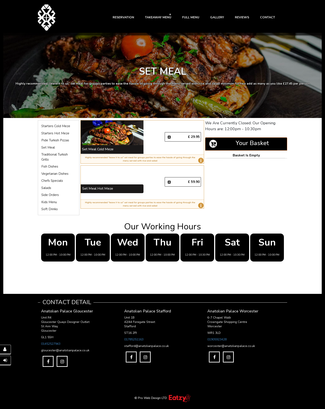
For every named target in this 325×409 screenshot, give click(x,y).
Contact (267, 17)
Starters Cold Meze (55, 126)
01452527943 (50, 344)
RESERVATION (123, 17)
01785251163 (133, 339)
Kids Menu (49, 202)
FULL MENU (190, 17)
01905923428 (217, 339)
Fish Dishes (49, 166)
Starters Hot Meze (55, 133)
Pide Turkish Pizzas (55, 140)
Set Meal (48, 147)
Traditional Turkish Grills (54, 157)
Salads (46, 188)
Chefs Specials (52, 181)
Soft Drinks (49, 209)
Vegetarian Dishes (54, 174)
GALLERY (217, 17)
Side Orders (50, 195)
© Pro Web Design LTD (151, 398)
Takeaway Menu (158, 17)
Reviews (242, 17)
